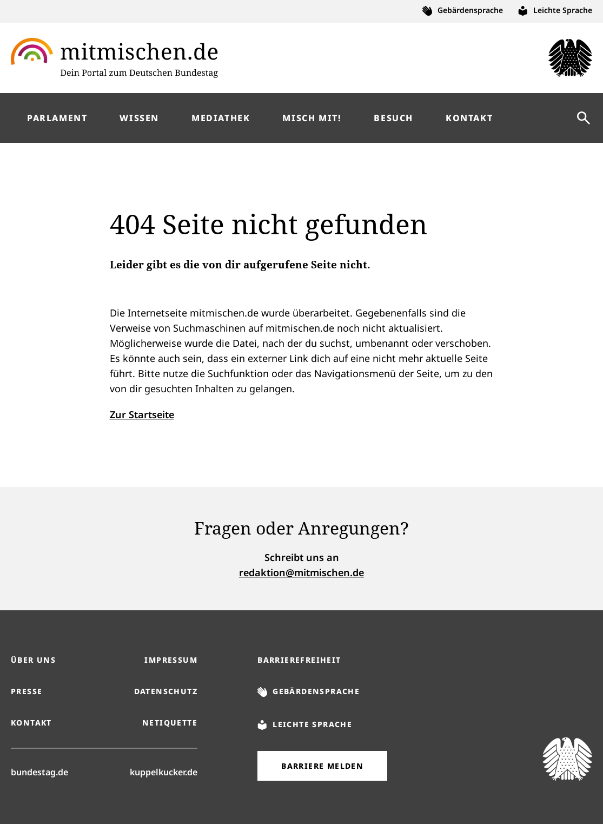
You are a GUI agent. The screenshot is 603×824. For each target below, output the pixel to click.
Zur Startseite (142, 414)
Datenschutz (165, 691)
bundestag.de (39, 771)
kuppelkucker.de (163, 771)
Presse (26, 691)
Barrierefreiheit (299, 660)
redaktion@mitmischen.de (301, 572)
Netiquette (169, 722)
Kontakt (31, 722)
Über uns (33, 660)
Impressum (170, 660)
